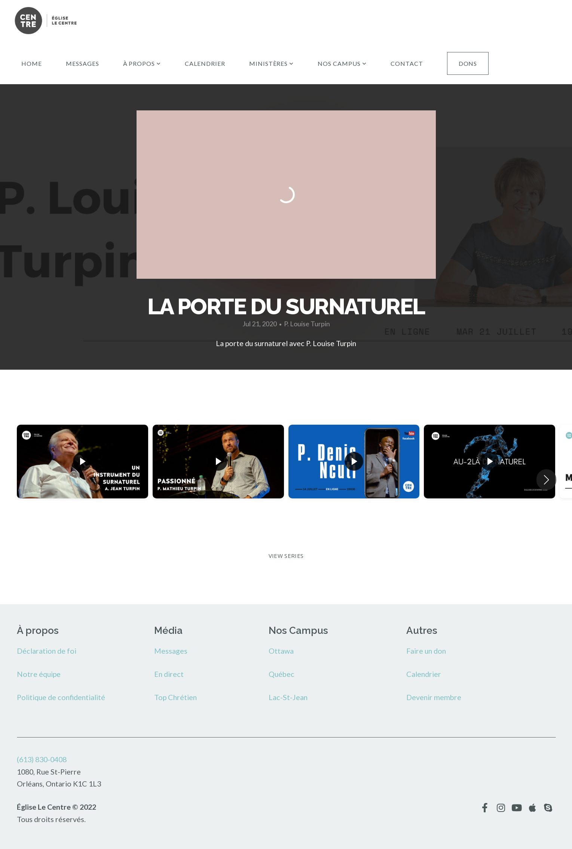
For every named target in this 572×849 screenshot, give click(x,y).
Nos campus (342, 63)
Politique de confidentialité (61, 697)
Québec (281, 673)
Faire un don (426, 650)
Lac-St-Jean (288, 697)
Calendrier (205, 63)
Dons (468, 63)
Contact (407, 63)
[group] (82, 474)
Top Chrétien (175, 697)
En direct (169, 673)
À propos (142, 63)
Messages (82, 63)
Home (31, 63)
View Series (286, 555)
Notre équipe (39, 673)
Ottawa (281, 650)
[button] (546, 479)
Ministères (271, 63)
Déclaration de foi (46, 650)
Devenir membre (433, 697)
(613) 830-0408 (42, 759)
